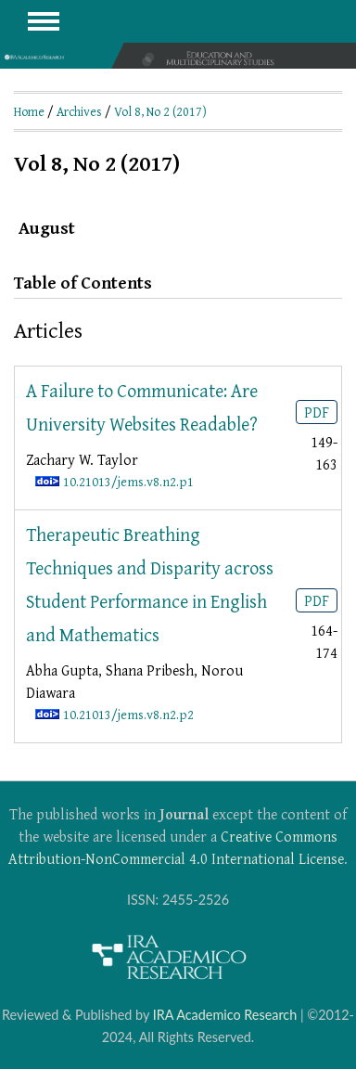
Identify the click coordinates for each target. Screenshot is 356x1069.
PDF (316, 412)
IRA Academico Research (225, 1015)
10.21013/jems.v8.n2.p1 (128, 481)
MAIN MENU (43, 21)
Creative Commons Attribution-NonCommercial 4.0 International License (176, 847)
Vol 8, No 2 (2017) (160, 111)
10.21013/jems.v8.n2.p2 (128, 714)
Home (29, 111)
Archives (79, 111)
